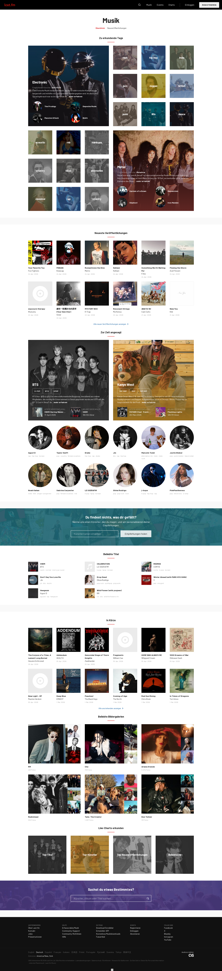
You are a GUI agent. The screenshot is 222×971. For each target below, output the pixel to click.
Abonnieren (135, 934)
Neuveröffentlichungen (116, 28)
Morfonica (117, 312)
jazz (154, 583)
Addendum (61, 655)
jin (41, 583)
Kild (171, 312)
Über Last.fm (34, 928)
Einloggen (189, 4)
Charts (171, 4)
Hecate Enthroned (36, 661)
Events (160, 4)
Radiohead (33, 817)
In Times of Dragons (179, 696)
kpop (56, 391)
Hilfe (64, 937)
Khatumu (32, 312)
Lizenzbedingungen (83, 960)
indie (156, 456)
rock (127, 493)
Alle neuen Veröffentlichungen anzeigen (109, 324)
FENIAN (59, 268)
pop (57, 456)
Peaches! (89, 696)
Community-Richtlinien (71, 934)
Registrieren (209, 5)
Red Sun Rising (148, 696)
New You (174, 309)
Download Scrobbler (105, 928)
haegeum (54, 596)
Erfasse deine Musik (70, 928)
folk (34, 493)
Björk (85, 118)
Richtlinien (106, 960)
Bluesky (167, 934)
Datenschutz (96, 960)
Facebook (168, 928)
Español (48, 952)
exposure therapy (36, 309)
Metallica (141, 172)
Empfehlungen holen (136, 533)
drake (98, 456)
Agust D (32, 453)
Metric (87, 271)
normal (48, 570)
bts (47, 391)
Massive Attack (51, 118)
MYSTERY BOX (91, 309)
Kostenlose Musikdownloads (108, 934)
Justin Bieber (176, 453)
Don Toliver (146, 817)
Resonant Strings (121, 309)
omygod (160, 583)
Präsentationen (35, 937)
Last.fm (13, 5)
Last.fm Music (50, 963)
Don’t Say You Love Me (50, 577)
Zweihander (90, 661)
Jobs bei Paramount (36, 963)
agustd (43, 596)
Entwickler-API (102, 931)
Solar (58, 314)
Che (86, 766)
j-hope (144, 490)
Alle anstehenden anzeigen (110, 708)
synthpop (108, 583)
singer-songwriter (44, 493)
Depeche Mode (89, 106)
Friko (143, 274)
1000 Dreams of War (179, 655)
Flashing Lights (175, 412)
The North (117, 699)
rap (133, 391)
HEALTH (60, 658)
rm (98, 596)
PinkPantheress (177, 490)
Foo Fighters (33, 271)
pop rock (120, 493)
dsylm (49, 583)
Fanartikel (100, 937)
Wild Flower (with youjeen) (109, 590)
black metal (189, 456)
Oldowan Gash (176, 658)
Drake (87, 453)
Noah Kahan (33, 490)
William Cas (118, 658)
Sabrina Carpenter (65, 490)
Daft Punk (56, 87)
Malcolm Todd (148, 453)
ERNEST (60, 699)
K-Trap (88, 312)
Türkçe (118, 952)
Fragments (118, 655)
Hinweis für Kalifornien (120, 960)
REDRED (157, 564)
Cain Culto (145, 312)
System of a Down (137, 191)
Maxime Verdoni (34, 699)
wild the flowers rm (111, 596)
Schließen (112, 970)
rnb (75, 493)
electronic (178, 493)
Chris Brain (146, 699)
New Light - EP (35, 696)
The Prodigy (50, 106)
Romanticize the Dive (95, 268)
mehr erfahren (75, 96)
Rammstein (173, 191)
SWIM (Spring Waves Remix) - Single (61, 412)
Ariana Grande (148, 766)
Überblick (100, 28)
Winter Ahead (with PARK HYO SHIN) (169, 577)
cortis (155, 570)
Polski (81, 952)
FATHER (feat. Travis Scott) (142, 412)
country (64, 456)
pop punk (116, 583)
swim (42, 570)
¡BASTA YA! (146, 309)
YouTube (167, 940)
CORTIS (156, 567)
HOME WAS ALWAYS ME (151, 655)
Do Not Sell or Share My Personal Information (147, 960)
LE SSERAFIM (91, 490)
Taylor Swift (62, 453)
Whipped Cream (148, 658)
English (31, 952)
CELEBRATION (103, 564)
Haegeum (44, 590)
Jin (114, 453)
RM (98, 593)
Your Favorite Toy (36, 268)
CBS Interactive (34, 960)
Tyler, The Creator (93, 817)
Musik (149, 4)
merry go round (58, 570)
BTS (42, 567)
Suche (139, 5)
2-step (185, 493)
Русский (101, 952)
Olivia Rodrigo (119, 490)
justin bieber (179, 456)
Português (90, 952)
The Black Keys (91, 699)
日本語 (74, 952)
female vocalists (74, 456)
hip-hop (123, 391)
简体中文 (127, 952)
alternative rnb (147, 456)
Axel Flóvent (175, 271)
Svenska (110, 952)
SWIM (85, 412)
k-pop (37, 391)
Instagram (168, 937)
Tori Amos (174, 699)
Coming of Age (120, 696)
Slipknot (133, 202)
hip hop (143, 391)
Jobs (30, 934)
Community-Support (71, 931)
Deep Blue (61, 696)
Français (57, 952)
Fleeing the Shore (178, 268)
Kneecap (60, 271)
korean (41, 456)
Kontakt (31, 931)
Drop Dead (102, 577)
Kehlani (116, 268)
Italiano (66, 952)
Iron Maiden (173, 202)
